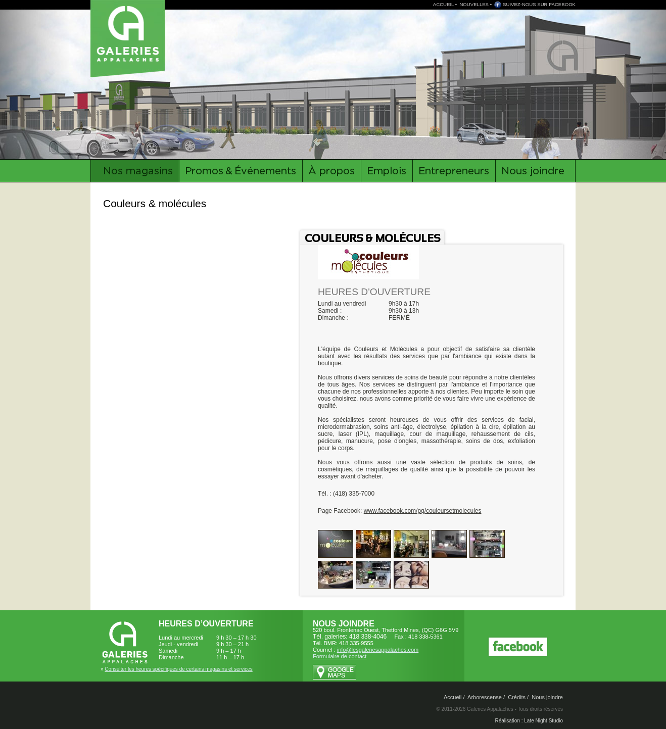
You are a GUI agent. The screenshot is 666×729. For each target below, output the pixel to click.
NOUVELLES (474, 4)
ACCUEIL (443, 4)
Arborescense (484, 697)
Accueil (452, 697)
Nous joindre (547, 697)
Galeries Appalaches (129, 33)
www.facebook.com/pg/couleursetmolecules (423, 510)
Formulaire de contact (339, 656)
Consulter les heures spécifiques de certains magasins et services (178, 669)
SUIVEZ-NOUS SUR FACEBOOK (539, 4)
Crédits (517, 697)
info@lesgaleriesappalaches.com (378, 650)
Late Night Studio (543, 720)
